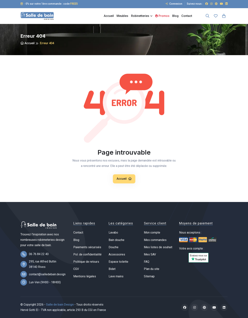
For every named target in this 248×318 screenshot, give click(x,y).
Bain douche (116, 240)
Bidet (112, 269)
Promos (162, 16)
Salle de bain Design (60, 304)
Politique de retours (86, 261)
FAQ (146, 261)
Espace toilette (118, 261)
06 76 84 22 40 (39, 254)
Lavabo (113, 232)
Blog (175, 16)
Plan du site (151, 269)
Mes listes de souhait (158, 247)
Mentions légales (84, 276)
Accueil (109, 16)
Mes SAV (150, 254)
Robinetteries (140, 16)
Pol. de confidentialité (87, 254)
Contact (186, 16)
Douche (113, 247)
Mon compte (152, 232)
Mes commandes (155, 240)
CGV (76, 269)
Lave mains (116, 276)
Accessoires (117, 254)
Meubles (122, 16)
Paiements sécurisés (87, 247)
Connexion (173, 3)
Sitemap (149, 276)
